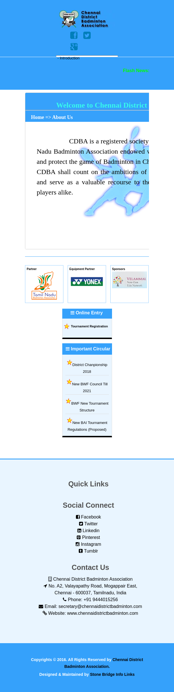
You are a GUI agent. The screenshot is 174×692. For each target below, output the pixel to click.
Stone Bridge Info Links (112, 674)
